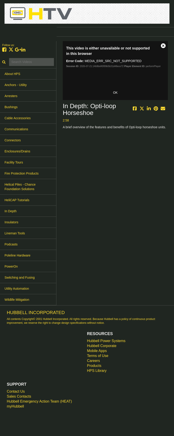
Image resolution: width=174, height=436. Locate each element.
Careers (93, 361)
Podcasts (11, 244)
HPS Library (96, 371)
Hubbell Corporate (101, 346)
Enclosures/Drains (17, 151)
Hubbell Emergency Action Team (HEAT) (39, 401)
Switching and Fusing (20, 277)
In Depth (11, 211)
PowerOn (11, 266)
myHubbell (15, 406)
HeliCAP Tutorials (17, 200)
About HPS (12, 74)
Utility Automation (17, 288)
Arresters (11, 96)
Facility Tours (14, 162)
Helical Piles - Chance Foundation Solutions (20, 187)
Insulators (11, 222)
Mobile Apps (97, 351)
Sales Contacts (19, 396)
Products (94, 366)
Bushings (11, 107)
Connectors (13, 140)
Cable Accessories (18, 118)
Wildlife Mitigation (17, 299)
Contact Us (16, 391)
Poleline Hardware (17, 255)
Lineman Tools (15, 233)
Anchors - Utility (16, 85)
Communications (16, 129)
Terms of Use (97, 356)
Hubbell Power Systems (106, 341)
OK (115, 92)
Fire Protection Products (22, 173)
